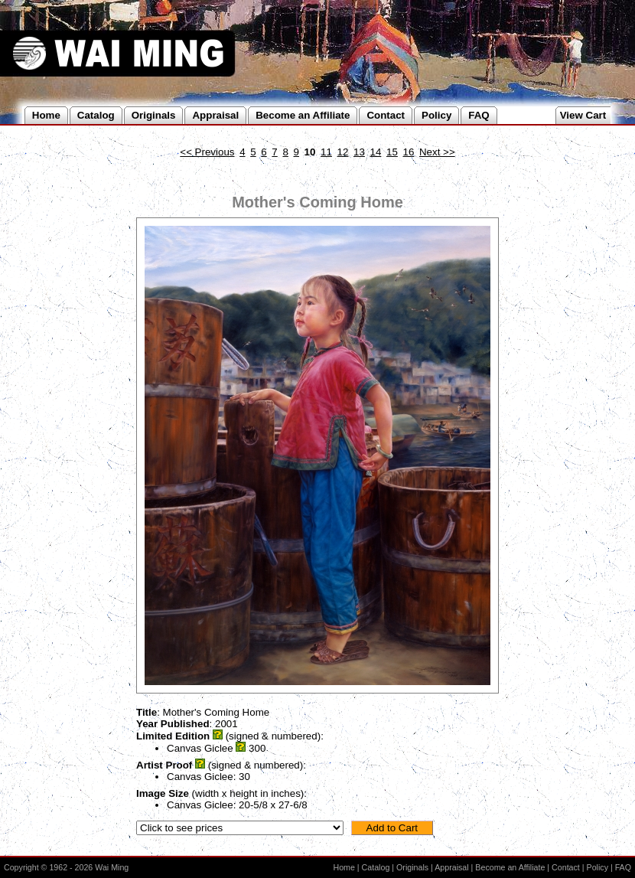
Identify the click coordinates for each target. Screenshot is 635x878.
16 (409, 152)
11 (326, 152)
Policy (597, 867)
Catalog (376, 867)
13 (359, 152)
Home (343, 867)
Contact (566, 867)
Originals (412, 867)
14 (376, 152)
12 (343, 152)
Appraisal (451, 867)
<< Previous (207, 152)
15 (392, 152)
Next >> (437, 152)
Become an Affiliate (510, 867)
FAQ (623, 867)
